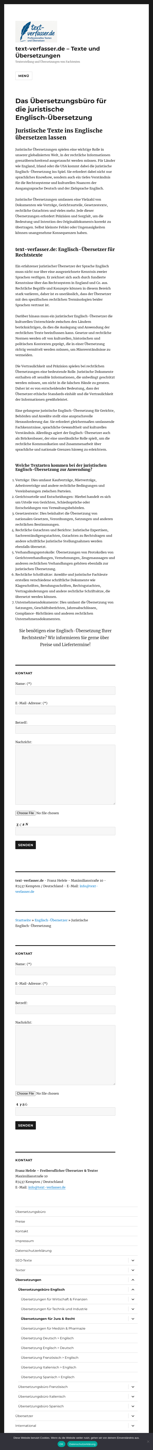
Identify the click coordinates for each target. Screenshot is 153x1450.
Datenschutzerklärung (33, 1251)
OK (61, 1444)
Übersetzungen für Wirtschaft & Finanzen (54, 1299)
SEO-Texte (23, 1260)
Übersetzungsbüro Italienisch (42, 1396)
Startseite (23, 920)
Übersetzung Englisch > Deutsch (47, 1348)
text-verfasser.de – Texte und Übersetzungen (57, 52)
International (25, 1426)
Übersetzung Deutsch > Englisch (47, 1338)
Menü (23, 76)
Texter (20, 1270)
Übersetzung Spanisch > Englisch (48, 1377)
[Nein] (148, 1441)
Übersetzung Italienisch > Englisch (48, 1367)
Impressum (24, 1241)
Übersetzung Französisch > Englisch (49, 1358)
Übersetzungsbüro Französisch (43, 1387)
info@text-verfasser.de (47, 1187)
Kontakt (21, 1231)
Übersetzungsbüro (30, 1212)
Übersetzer (24, 1416)
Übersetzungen (28, 1280)
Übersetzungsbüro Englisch (41, 1289)
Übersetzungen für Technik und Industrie (54, 1309)
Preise (20, 1221)
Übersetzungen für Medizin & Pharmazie (53, 1328)
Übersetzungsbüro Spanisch (41, 1406)
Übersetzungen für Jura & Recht (48, 1319)
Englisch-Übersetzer (51, 920)
